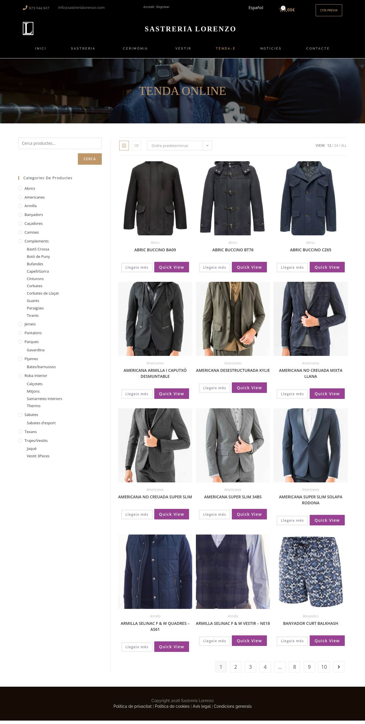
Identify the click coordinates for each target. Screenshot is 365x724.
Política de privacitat (132, 709)
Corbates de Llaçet (43, 296)
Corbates (34, 289)
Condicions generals (233, 709)
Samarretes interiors (44, 401)
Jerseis (30, 327)
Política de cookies (172, 709)
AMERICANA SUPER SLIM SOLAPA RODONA (310, 503)
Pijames (31, 361)
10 (324, 670)
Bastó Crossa (38, 252)
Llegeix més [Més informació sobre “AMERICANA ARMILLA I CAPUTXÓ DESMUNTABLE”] (137, 397)
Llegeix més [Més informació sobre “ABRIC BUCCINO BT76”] (214, 270)
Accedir (149, 7)
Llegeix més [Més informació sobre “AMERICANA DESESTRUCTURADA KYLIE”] (214, 391)
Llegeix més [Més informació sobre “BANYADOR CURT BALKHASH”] (292, 644)
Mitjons (33, 394)
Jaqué (31, 451)
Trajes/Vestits (36, 443)
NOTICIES (271, 52)
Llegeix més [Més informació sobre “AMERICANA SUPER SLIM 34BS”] (214, 517)
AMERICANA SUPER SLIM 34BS (232, 500)
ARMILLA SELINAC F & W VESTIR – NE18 (233, 626)
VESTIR (183, 52)
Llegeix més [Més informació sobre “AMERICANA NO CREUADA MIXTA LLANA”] (292, 397)
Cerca (90, 162)
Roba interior (36, 379)
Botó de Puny (38, 259)
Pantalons (33, 336)
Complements (37, 244)
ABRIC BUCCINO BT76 (233, 253)
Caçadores (33, 226)
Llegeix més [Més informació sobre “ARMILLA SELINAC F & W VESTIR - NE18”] (214, 644)
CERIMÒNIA (137, 52)
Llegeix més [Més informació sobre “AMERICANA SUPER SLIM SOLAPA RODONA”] (292, 523)
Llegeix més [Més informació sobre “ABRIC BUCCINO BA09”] (137, 270)
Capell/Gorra (38, 274)
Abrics (155, 246)
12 (329, 148)
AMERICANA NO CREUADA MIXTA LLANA (310, 376)
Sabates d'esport (41, 426)
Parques (32, 345)
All (344, 148)
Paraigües (35, 311)
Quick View (171, 270)
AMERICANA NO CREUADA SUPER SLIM (155, 500)
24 (336, 148)
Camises (32, 235)
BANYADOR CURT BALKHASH (310, 626)
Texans (31, 434)
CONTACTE (318, 52)
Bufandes (35, 267)
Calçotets (35, 387)
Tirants (33, 318)
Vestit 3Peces (38, 459)
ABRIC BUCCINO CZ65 (310, 253)
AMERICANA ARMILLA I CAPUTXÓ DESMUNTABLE (154, 376)
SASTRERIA (84, 52)
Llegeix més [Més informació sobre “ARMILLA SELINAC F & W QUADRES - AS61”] (137, 650)
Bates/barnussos (41, 370)
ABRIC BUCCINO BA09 (155, 253)
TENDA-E (226, 52)
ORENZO (191, 31)
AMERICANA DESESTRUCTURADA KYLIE (233, 373)
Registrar (162, 7)
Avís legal (202, 709)
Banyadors (311, 619)
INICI (40, 52)
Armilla (155, 619)
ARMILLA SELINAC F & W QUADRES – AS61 (155, 629)
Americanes (155, 366)
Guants (33, 304)
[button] (326, 12)
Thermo (33, 409)
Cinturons (35, 281)
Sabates (31, 418)
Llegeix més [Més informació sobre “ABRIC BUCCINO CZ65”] (292, 270)
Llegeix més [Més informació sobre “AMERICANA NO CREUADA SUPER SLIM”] (137, 517)
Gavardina (35, 353)
